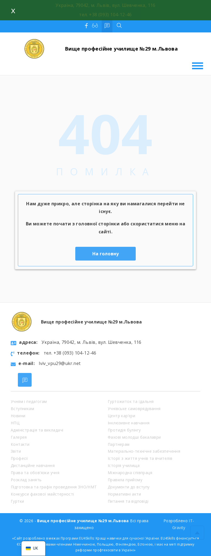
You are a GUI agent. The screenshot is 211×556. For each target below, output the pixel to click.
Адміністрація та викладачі (37, 430)
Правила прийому (125, 479)
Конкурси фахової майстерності (42, 494)
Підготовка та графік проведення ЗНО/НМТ (54, 486)
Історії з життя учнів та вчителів (140, 458)
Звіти (16, 451)
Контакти (20, 444)
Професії (19, 458)
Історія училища (124, 465)
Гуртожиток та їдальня (131, 401)
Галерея (19, 437)
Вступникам (22, 408)
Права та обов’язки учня (35, 472)
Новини (18, 415)
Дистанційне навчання (33, 465)
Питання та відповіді (128, 501)
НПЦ (15, 422)
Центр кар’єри (121, 415)
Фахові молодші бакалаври (134, 437)
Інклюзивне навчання (129, 422)
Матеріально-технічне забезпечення (144, 451)
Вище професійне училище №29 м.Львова (121, 48)
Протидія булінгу (124, 430)
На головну (105, 254)
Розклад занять (26, 479)
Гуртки (17, 501)
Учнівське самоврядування (134, 408)
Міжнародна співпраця (130, 472)
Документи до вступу (129, 486)
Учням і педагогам (29, 401)
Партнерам (119, 444)
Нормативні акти (124, 494)
